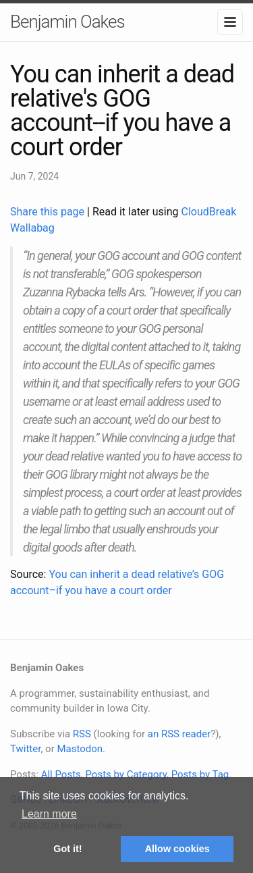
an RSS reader (179, 734)
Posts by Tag (200, 774)
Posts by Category (125, 774)
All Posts (61, 774)
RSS (82, 734)
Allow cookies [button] (177, 848)
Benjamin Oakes (67, 21)
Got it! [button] (67, 848)
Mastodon (80, 749)
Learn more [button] (49, 814)
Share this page (48, 211)
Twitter (25, 749)
